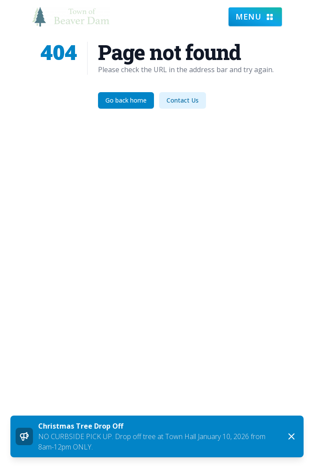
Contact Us (183, 100)
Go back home (126, 100)
